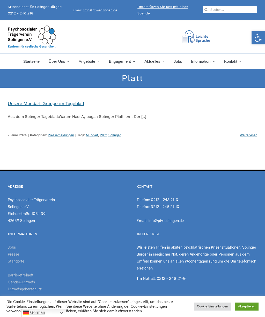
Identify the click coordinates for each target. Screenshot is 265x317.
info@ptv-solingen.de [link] (100, 10)
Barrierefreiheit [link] (20, 275)
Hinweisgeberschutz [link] (25, 289)
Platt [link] (103, 135)
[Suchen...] (229, 9)
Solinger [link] (114, 135)
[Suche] (206, 9)
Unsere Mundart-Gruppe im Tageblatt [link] (46, 103)
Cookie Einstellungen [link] (212, 306)
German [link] (34, 313)
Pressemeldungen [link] (61, 135)
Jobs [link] (12, 247)
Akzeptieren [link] (246, 306)
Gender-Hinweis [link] (21, 282)
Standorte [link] (16, 261)
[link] (258, 37)
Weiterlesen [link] (248, 135)
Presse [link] (13, 254)
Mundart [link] (92, 135)
